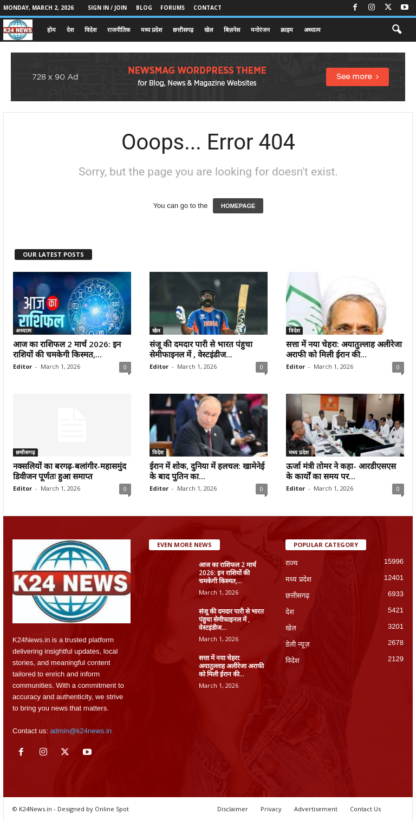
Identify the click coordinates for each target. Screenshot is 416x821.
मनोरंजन (260, 29)
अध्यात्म (312, 29)
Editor (22, 366)
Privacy (271, 809)
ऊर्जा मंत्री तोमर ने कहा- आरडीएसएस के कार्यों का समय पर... (341, 470)
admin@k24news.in (81, 731)
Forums (172, 7)
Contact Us (365, 809)
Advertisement (315, 809)
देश (70, 29)
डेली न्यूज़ (297, 644)
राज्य (291, 563)
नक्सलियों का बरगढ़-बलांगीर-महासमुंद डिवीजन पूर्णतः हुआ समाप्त (69, 470)
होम (51, 29)
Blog (144, 7)
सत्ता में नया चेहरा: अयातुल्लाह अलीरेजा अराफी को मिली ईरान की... (344, 349)
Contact (207, 7)
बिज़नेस (232, 29)
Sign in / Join (107, 7)
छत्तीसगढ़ (183, 29)
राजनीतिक (118, 29)
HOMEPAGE (238, 206)
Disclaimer (232, 809)
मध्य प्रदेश (151, 29)
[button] (396, 30)
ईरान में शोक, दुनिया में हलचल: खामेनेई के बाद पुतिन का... (207, 470)
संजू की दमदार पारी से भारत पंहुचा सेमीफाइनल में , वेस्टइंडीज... (201, 349)
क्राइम (287, 29)
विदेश (90, 29)
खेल (208, 29)
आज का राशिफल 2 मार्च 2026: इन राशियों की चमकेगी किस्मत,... (67, 349)
